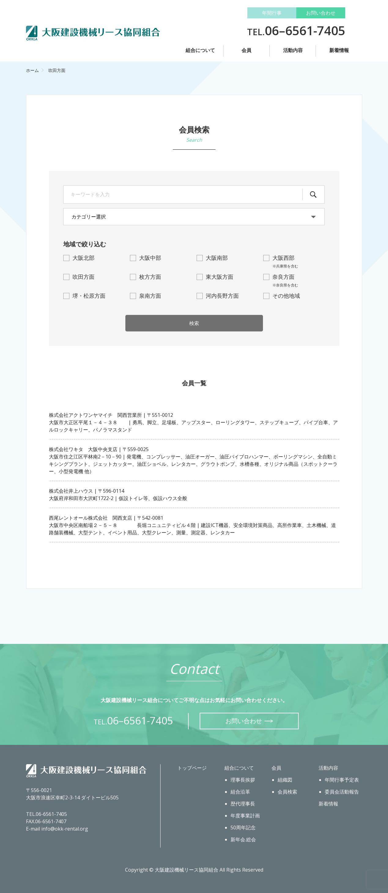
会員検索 (287, 791)
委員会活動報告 (342, 791)
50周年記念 (243, 827)
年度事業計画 (245, 815)
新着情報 (339, 50)
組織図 (285, 779)
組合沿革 (240, 791)
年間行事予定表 (342, 779)
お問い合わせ (320, 12)
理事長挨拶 (243, 779)
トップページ (192, 767)
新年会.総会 (243, 839)
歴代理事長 (243, 803)
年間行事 (272, 12)
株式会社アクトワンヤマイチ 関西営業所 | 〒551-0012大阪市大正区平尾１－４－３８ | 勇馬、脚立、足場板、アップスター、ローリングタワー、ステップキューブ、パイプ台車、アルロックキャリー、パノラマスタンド (193, 422)
